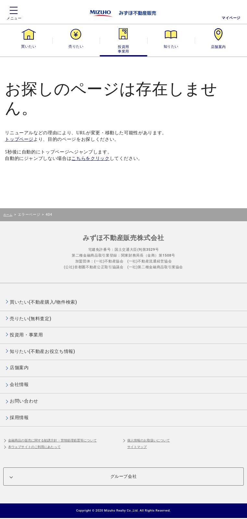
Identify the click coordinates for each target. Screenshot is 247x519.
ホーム (7, 214)
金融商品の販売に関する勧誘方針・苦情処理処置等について (52, 440)
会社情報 (19, 384)
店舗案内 (218, 46)
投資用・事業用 (123, 46)
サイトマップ (137, 447)
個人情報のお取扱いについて (148, 440)
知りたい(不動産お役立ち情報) (42, 351)
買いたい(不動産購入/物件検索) (43, 302)
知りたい (171, 46)
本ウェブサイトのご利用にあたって (34, 447)
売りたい (75, 46)
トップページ (19, 139)
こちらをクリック (90, 158)
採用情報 (19, 417)
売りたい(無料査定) (30, 318)
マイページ (231, 18)
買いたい (28, 46)
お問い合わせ (24, 401)
